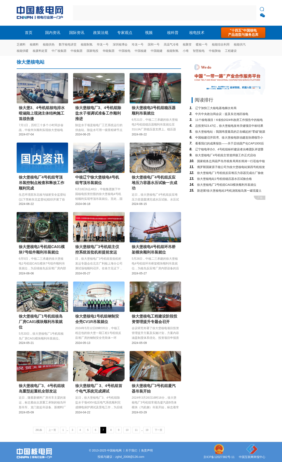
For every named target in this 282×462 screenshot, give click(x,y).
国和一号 (154, 44)
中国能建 (156, 50)
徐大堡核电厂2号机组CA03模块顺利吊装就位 (226, 184)
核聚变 (187, 44)
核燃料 (34, 44)
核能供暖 (22, 50)
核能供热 (49, 44)
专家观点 (124, 33)
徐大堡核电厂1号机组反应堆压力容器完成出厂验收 (230, 173)
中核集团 (76, 50)
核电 (41, 13)
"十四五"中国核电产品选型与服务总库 (243, 32)
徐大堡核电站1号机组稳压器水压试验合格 (224, 178)
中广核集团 (59, 50)
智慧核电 (199, 50)
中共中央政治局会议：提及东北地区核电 (221, 114)
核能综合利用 (221, 44)
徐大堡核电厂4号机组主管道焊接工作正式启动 (225, 155)
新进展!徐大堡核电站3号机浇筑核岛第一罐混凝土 (229, 190)
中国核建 (140, 50)
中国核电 (124, 50)
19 (147, 430)
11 (136, 430)
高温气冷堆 (171, 44)
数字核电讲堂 (68, 44)
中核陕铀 (215, 50)
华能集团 (108, 50)
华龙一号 (103, 44)
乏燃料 (21, 44)
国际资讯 (76, 33)
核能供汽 (240, 44)
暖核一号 (202, 44)
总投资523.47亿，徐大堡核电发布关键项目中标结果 (228, 125)
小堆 (186, 50)
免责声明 (147, 450)
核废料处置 (40, 50)
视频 (149, 33)
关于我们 (131, 450)
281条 (38, 430)
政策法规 (100, 33)
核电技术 (196, 33)
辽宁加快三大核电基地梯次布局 (215, 108)
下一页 (158, 430)
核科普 (173, 33)
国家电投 (92, 50)
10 (127, 430)
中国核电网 (114, 450)
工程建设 (231, 50)
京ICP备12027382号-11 (219, 457)
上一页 (52, 430)
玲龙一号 (138, 44)
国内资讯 (52, 33)
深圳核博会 (120, 44)
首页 (28, 33)
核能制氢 (87, 44)
